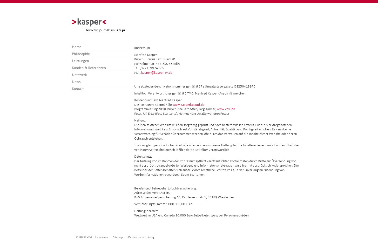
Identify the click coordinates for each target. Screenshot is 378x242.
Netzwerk (79, 75)
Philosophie (81, 54)
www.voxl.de (225, 109)
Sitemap (118, 237)
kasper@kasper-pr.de (156, 72)
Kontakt (78, 89)
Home (76, 47)
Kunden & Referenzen (89, 68)
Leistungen (80, 61)
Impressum (101, 237)
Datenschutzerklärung (141, 237)
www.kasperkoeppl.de (188, 105)
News (76, 82)
